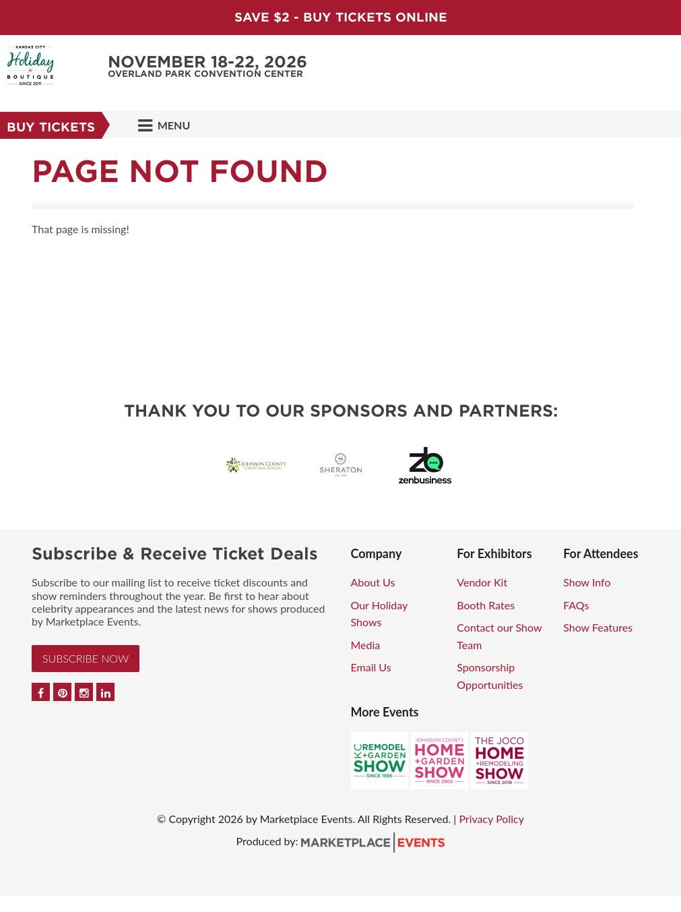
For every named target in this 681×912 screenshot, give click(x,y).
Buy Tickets (51, 127)
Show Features (598, 627)
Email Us (371, 667)
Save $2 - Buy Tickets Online (340, 17)
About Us (373, 582)
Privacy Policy (491, 818)
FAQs (576, 605)
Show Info (586, 582)
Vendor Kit (482, 582)
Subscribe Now (85, 658)
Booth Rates (486, 605)
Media (366, 644)
